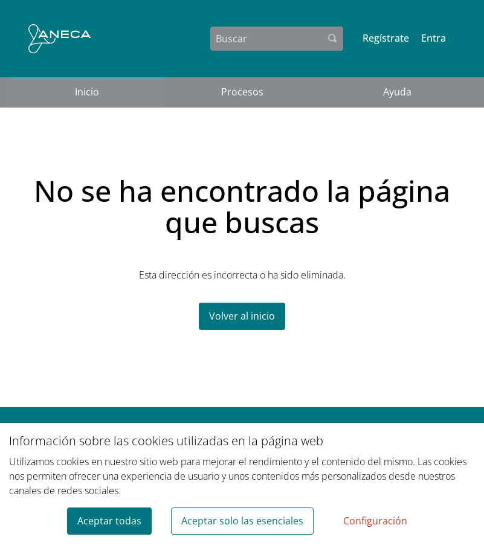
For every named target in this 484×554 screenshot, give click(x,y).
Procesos (242, 91)
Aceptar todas (109, 520)
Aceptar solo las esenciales (242, 520)
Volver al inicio (242, 316)
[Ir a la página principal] (59, 39)
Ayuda (397, 91)
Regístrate (386, 38)
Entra (433, 38)
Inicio (87, 91)
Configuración (375, 520)
